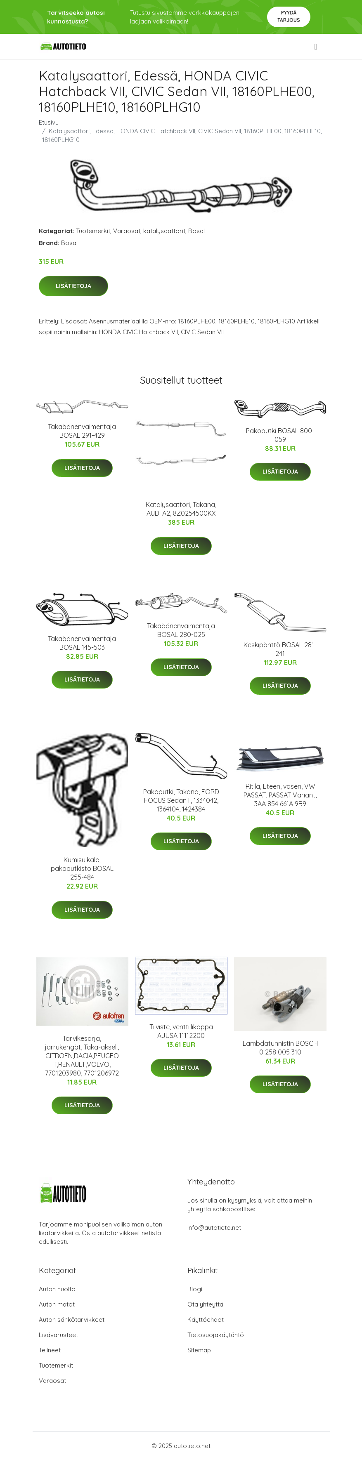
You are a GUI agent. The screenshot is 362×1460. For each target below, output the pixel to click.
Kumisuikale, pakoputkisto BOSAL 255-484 (82, 868)
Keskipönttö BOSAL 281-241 (280, 649)
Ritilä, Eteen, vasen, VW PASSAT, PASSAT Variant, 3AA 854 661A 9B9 (280, 795)
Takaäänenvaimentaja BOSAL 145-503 (82, 642)
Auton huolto (57, 1289)
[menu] (316, 46)
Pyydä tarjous (288, 16)
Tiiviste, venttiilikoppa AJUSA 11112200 (181, 1031)
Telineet (50, 1350)
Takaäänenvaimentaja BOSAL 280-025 (181, 630)
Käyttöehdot (205, 1319)
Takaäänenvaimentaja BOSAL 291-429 (82, 430)
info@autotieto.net (214, 1227)
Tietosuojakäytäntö (215, 1335)
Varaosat (126, 231)
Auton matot (57, 1304)
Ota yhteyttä (205, 1304)
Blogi (194, 1289)
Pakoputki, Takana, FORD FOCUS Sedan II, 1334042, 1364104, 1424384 (181, 800)
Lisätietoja (73, 286)
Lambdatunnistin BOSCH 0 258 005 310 (280, 1047)
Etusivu (49, 122)
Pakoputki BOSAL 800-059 (280, 435)
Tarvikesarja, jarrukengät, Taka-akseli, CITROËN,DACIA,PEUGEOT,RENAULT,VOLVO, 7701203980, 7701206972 (82, 1055)
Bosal (196, 231)
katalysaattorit (164, 231)
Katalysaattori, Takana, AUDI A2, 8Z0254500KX (181, 508)
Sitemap (199, 1350)
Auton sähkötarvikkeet (71, 1319)
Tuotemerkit (93, 231)
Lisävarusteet (58, 1335)
